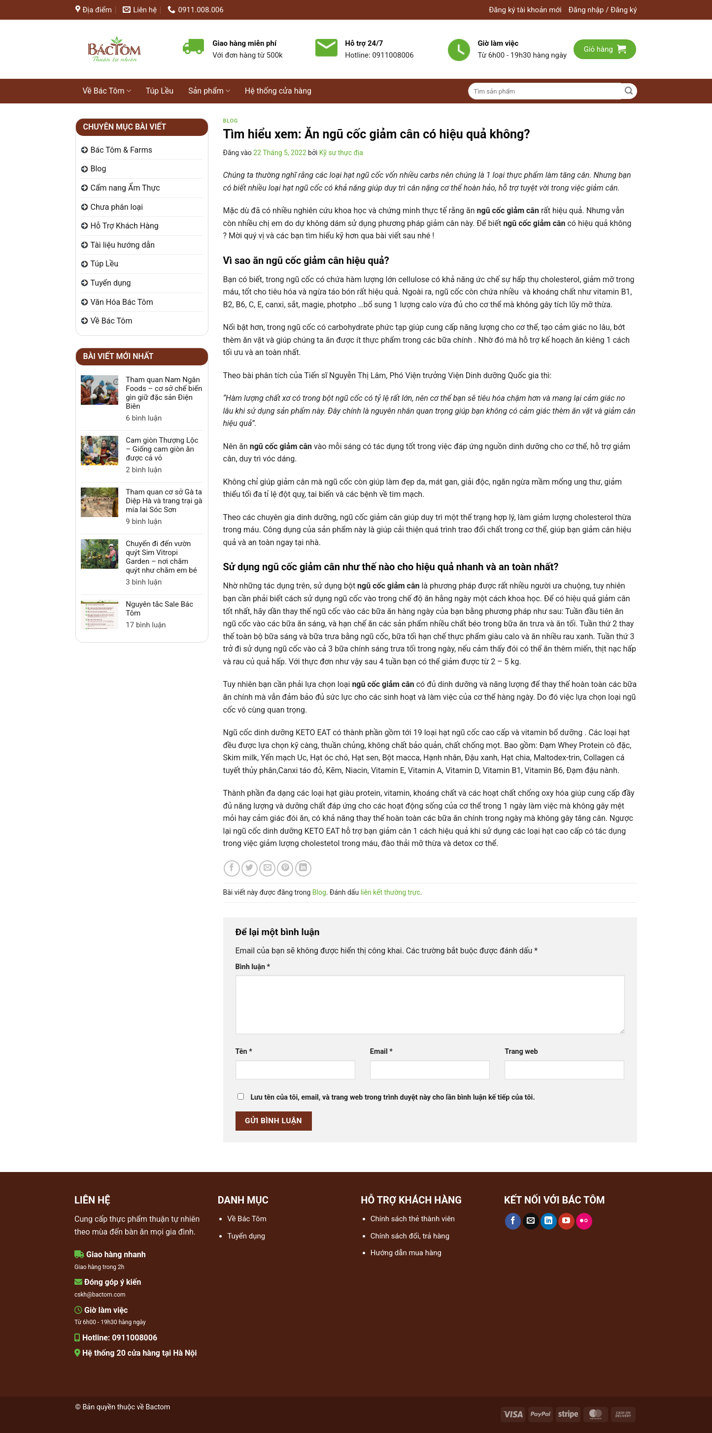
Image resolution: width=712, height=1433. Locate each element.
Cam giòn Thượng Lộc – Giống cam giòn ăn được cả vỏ (162, 449)
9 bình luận (153, 521)
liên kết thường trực (390, 892)
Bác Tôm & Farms (122, 150)
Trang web (521, 1051)
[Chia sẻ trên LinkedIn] (303, 868)
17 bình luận (158, 624)
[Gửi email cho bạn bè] (267, 868)
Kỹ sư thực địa (341, 153)
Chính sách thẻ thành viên (413, 1218)
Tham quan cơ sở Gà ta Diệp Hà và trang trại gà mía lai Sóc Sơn (164, 501)
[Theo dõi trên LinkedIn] (549, 1221)
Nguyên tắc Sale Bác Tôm (159, 609)
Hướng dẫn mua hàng (406, 1252)
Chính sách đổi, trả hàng (410, 1236)
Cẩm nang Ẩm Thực (125, 188)
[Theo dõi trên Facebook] (513, 1221)
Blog (98, 168)
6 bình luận (153, 418)
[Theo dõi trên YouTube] (566, 1221)
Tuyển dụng (111, 283)
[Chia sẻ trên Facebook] (232, 868)
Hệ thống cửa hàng (278, 91)
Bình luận (253, 967)
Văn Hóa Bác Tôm (122, 302)
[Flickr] (584, 1221)
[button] (603, 9)
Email (381, 1051)
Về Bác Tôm (107, 91)
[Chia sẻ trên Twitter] (249, 868)
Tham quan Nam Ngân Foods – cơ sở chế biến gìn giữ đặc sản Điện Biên (164, 393)
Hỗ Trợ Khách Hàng (125, 225)
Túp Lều (160, 91)
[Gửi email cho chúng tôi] (531, 1221)
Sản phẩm (209, 91)
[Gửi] (629, 91)
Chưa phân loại (117, 207)
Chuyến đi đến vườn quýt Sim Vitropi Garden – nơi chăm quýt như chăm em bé (161, 557)
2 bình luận (156, 469)
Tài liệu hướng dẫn (123, 245)
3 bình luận (155, 582)
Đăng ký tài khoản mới (525, 9)
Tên (244, 1051)
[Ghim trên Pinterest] (285, 868)
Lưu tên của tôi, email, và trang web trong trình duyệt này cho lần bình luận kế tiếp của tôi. (392, 1097)
